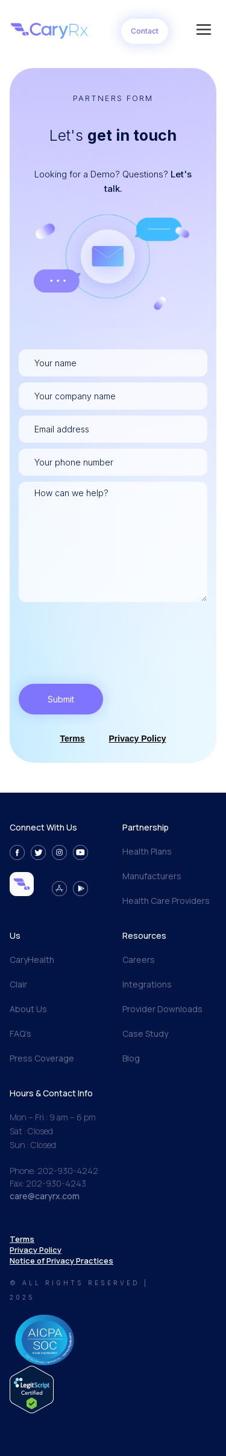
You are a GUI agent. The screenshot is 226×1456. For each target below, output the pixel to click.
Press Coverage (42, 1058)
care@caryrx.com (45, 1196)
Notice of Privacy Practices (61, 1260)
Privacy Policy (137, 738)
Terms (72, 738)
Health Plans (147, 851)
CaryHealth (32, 959)
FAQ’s (20, 1033)
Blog (131, 1058)
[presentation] (110, 631)
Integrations (147, 984)
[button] (203, 31)
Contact (145, 30)
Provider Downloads (162, 1009)
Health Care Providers (166, 900)
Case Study (145, 1033)
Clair (18, 984)
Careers (138, 959)
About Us (28, 1009)
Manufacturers (151, 876)
